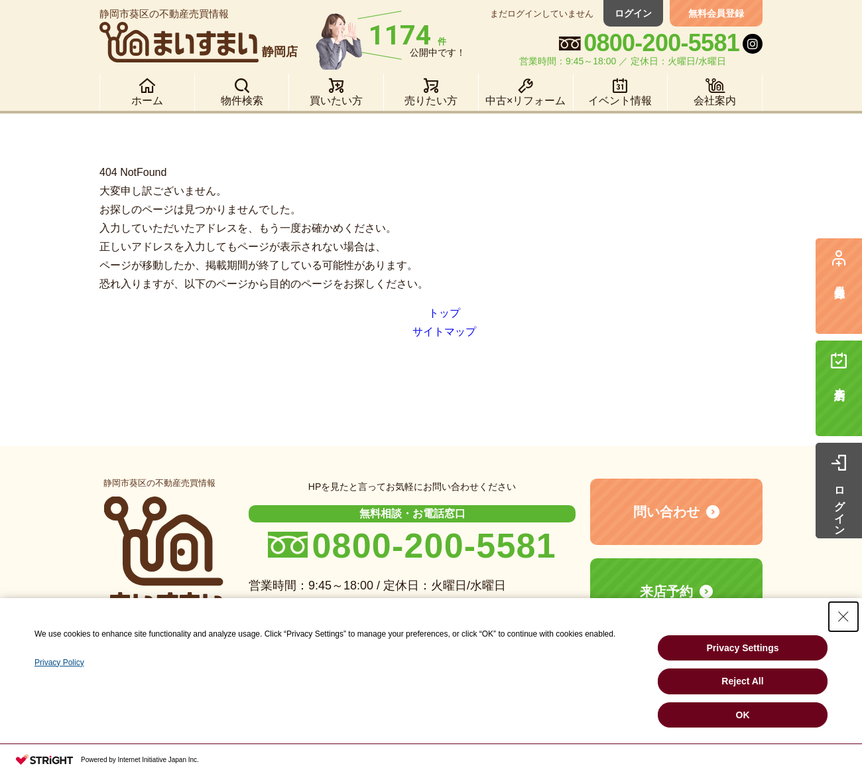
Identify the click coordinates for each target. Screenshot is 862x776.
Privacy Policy (59, 662)
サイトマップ (444, 331)
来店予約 (666, 591)
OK (743, 715)
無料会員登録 (716, 13)
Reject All (742, 681)
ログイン (633, 13)
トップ (444, 313)
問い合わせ (666, 511)
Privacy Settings (743, 648)
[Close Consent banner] (843, 616)
